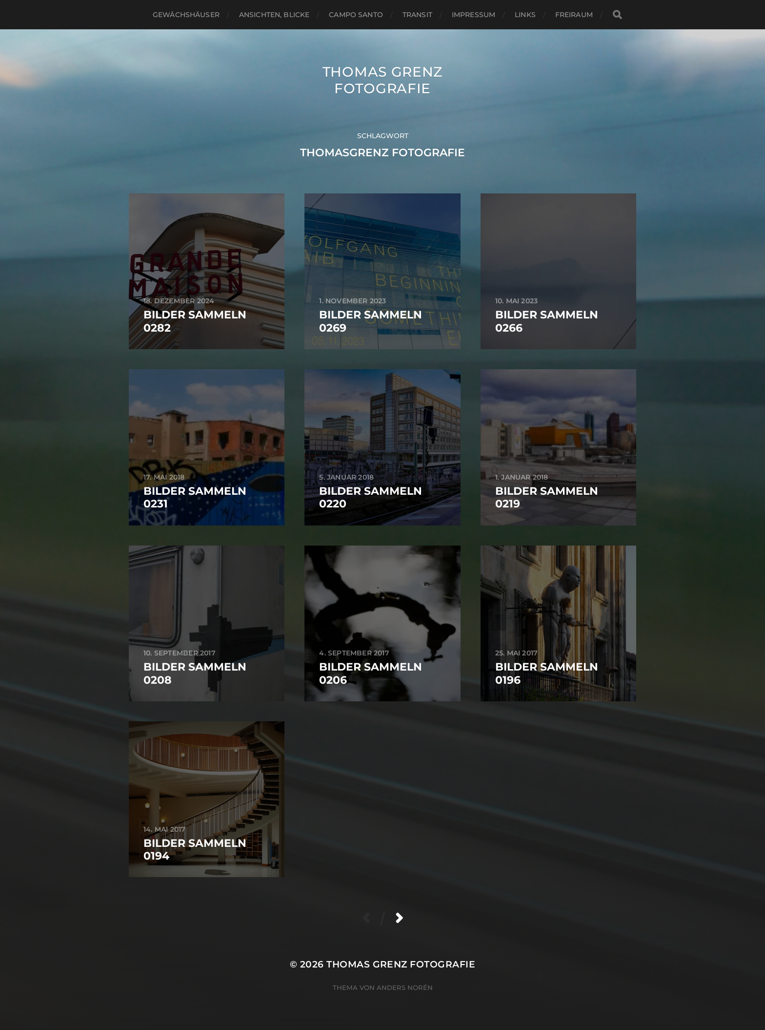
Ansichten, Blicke (274, 14)
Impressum (473, 14)
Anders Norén (405, 987)
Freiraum (574, 14)
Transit (417, 14)
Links (525, 14)
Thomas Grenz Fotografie (382, 80)
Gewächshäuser (186, 14)
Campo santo (356, 14)
